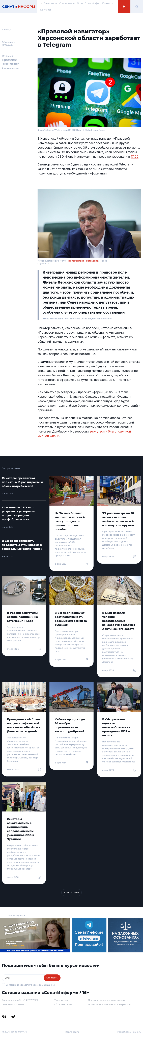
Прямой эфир (92, 3)
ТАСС (134, 156)
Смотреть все (71, 892)
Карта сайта (72, 1031)
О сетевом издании (13, 1004)
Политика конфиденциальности (106, 1000)
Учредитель (61, 1000)
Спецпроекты (67, 3)
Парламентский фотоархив (82, 260)
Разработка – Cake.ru (129, 1031)
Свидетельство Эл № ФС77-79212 (20, 1000)
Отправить (52, 977)
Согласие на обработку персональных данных (30, 985)
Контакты (45, 9)
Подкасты (107, 3)
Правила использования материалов (109, 1004)
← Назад (6, 29)
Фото (80, 3)
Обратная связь (63, 1004)
